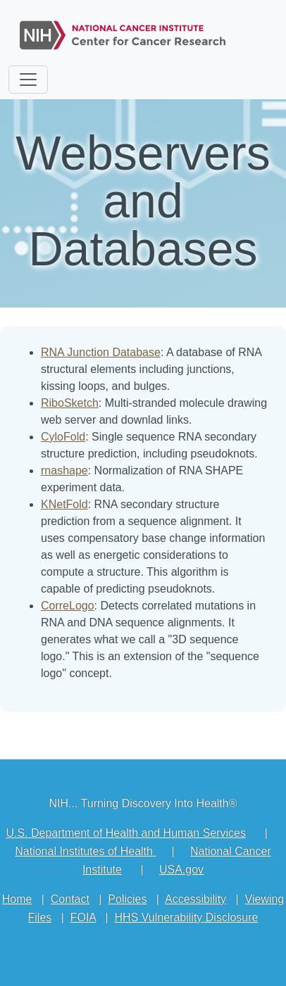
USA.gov (181, 870)
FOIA (83, 917)
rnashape (64, 470)
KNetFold (64, 504)
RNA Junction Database (101, 352)
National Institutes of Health (85, 851)
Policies (127, 899)
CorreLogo (67, 606)
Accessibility (195, 899)
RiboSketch (70, 403)
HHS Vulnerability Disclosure (187, 917)
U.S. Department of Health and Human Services (126, 833)
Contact (70, 899)
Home (17, 899)
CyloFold (63, 437)
